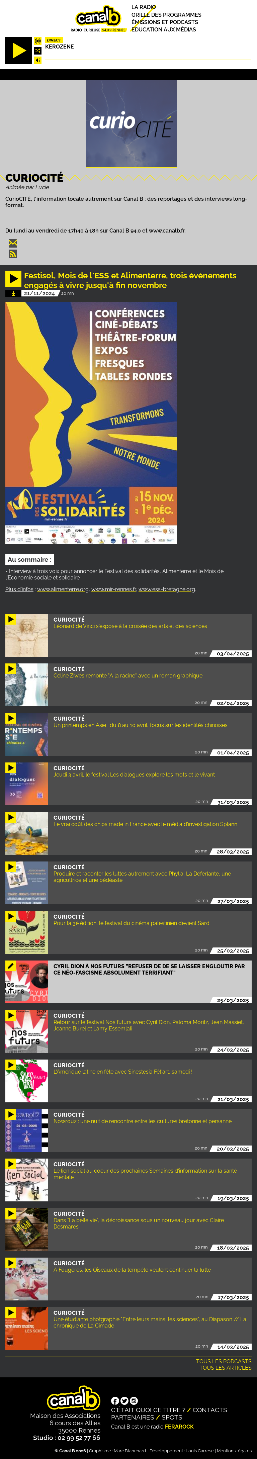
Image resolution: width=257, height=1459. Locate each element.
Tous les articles (225, 1368)
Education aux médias (164, 29)
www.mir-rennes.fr (113, 589)
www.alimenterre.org (63, 589)
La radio (144, 7)
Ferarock (179, 1427)
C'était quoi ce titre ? (148, 1410)
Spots (172, 1417)
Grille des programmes (166, 15)
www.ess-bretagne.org (167, 589)
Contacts (210, 1410)
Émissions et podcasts (165, 22)
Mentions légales (234, 1450)
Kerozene (59, 46)
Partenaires (132, 1417)
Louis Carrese (200, 1450)
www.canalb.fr (166, 230)
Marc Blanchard (130, 1450)
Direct (54, 40)
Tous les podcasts (224, 1361)
